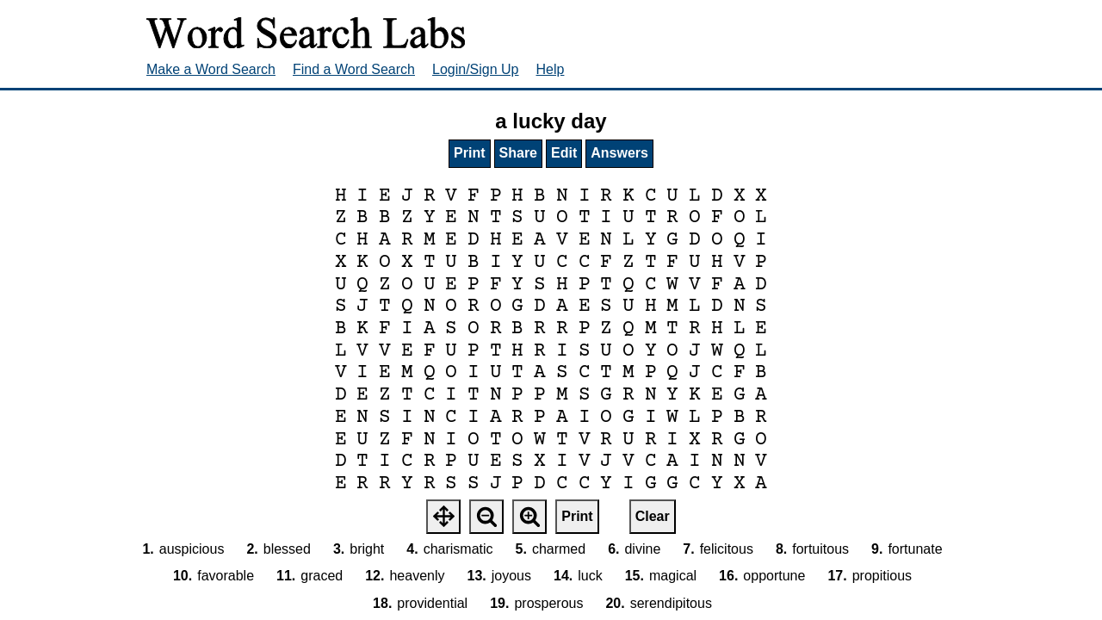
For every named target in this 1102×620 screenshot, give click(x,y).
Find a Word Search (354, 69)
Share (518, 153)
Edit (564, 153)
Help (550, 69)
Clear (652, 516)
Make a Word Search (211, 69)
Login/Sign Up (475, 69)
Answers (619, 153)
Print (469, 153)
